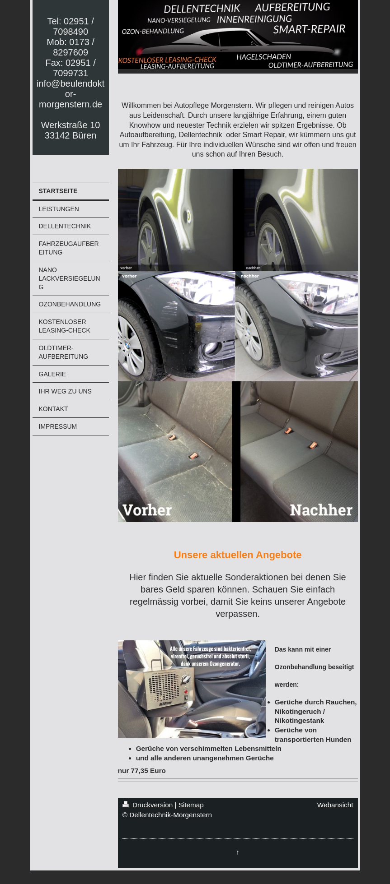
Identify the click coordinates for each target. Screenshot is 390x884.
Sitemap (191, 805)
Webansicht (335, 805)
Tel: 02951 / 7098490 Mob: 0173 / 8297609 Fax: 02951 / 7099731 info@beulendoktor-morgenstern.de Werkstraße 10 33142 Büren (70, 78)
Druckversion (148, 805)
